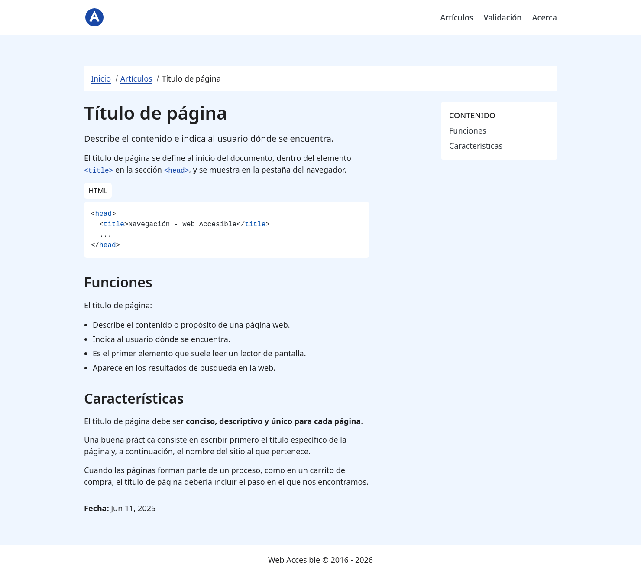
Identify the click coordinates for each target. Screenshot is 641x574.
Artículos (456, 17)
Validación (502, 17)
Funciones (467, 130)
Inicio (101, 78)
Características (475, 145)
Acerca (544, 17)
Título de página (191, 78)
